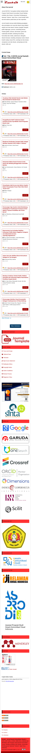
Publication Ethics (7, 364)
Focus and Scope (7, 351)
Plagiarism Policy (7, 377)
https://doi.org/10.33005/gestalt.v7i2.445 (17, 268)
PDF (26, 108)
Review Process (7, 374)
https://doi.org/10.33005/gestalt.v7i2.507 (17, 222)
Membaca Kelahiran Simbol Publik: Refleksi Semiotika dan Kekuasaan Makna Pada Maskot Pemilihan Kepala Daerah (15, 277)
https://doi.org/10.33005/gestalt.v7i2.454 (17, 247)
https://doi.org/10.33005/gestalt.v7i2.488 (17, 177)
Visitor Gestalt (13, 669)
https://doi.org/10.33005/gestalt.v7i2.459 (17, 291)
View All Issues (5, 318)
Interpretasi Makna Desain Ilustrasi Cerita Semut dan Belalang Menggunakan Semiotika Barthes (15, 163)
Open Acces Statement (8, 361)
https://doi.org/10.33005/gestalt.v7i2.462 (17, 313)
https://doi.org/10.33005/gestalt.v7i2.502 (17, 133)
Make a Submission (15, 326)
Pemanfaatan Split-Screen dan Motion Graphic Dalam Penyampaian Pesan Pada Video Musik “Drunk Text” (15, 187)
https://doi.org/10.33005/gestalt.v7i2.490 (17, 112)
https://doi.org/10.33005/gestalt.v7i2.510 (17, 154)
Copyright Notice (7, 367)
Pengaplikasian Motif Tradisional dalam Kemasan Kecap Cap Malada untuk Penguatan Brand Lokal (15, 121)
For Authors (4, 732)
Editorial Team (6, 354)
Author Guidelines (7, 370)
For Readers (5, 730)
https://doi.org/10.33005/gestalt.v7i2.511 (17, 199)
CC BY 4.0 (21, 749)
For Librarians (5, 735)
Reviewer (5, 357)
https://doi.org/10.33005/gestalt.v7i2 (13, 83)
